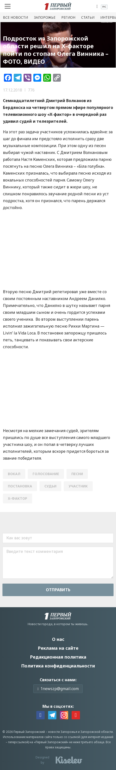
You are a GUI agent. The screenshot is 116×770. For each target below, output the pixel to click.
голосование (46, 473)
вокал (14, 473)
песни (77, 473)
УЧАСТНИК (78, 486)
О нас (58, 639)
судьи (50, 486)
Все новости (15, 17)
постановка (20, 486)
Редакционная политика (58, 657)
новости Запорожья (62, 732)
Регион (68, 17)
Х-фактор (17, 498)
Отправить (58, 589)
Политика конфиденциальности (58, 666)
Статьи (87, 17)
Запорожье (44, 17)
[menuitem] (104, 6)
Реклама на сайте (58, 648)
